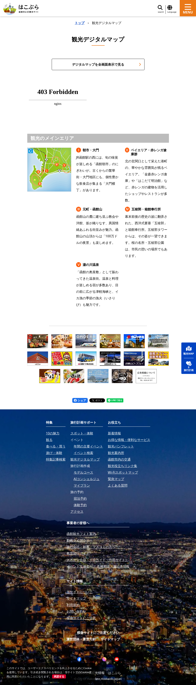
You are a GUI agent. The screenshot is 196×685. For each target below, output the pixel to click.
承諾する (59, 676)
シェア (80, 400)
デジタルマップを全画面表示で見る (106, 64)
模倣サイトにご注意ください (98, 632)
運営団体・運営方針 (81, 639)
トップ (79, 23)
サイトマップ (110, 639)
